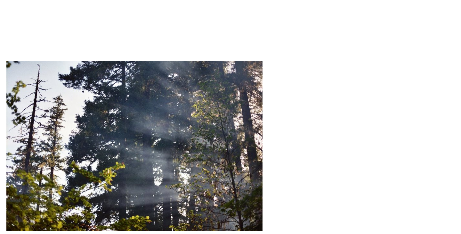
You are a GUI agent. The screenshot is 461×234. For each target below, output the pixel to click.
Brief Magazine (230, 30)
